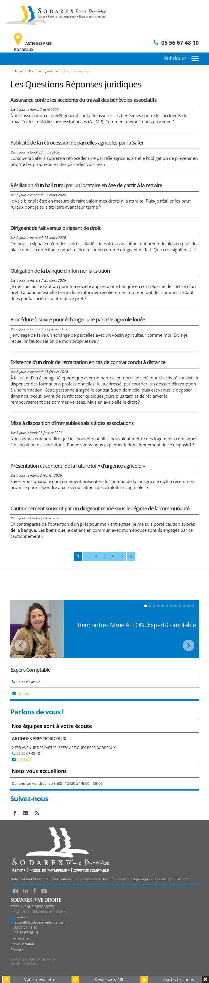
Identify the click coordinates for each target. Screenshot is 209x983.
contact (23, 693)
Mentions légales (23, 963)
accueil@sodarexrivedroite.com (40, 922)
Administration (22, 943)
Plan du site (19, 938)
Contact (24, 759)
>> (131, 556)
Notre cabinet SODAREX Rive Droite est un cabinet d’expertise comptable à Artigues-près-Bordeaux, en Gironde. (99, 879)
